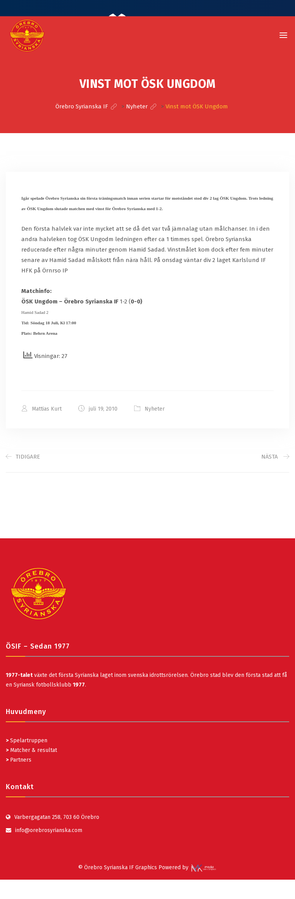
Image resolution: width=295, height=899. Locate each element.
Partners (18, 760)
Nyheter (155, 409)
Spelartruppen (28, 740)
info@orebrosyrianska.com (48, 830)
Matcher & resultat (31, 750)
